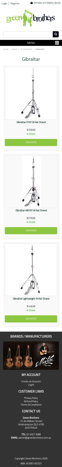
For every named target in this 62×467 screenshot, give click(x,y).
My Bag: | (47, 3)
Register (15, 3)
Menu (31, 43)
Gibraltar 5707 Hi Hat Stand (31, 122)
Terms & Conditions (31, 404)
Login (4, 3)
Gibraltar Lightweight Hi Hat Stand (31, 299)
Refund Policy (31, 401)
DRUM (14, 49)
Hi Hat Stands (26, 49)
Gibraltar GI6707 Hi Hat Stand (31, 210)
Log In (31, 384)
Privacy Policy (31, 398)
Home (5, 49)
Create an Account (31, 381)
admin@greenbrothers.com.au (35, 438)
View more (31, 142)
